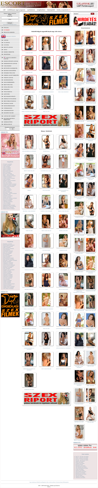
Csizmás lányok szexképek (9, 178)
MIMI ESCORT (46, 52)
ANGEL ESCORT (46, 269)
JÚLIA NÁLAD (46, 348)
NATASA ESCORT (29, 250)
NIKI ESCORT (46, 111)
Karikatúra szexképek (8, 195)
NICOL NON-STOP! (63, 289)
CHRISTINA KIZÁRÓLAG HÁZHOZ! (29, 369)
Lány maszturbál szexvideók (82, 468)
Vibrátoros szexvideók (80, 477)
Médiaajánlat (65, 482)
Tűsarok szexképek (7, 285)
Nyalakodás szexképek (8, 250)
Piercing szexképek (7, 253)
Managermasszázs (9, 105)
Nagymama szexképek (8, 246)
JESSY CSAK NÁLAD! (29, 170)
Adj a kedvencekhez (51, 482)
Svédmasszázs (8, 108)
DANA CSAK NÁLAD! (63, 211)
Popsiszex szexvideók (80, 472)
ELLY (90, 403)
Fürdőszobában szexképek (8, 186)
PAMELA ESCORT (63, 230)
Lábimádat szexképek (8, 201)
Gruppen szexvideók (80, 463)
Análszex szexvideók (80, 461)
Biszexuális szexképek (8, 171)
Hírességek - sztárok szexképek (10, 193)
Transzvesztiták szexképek (9, 283)
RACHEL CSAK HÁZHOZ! (29, 211)
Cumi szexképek (6, 179)
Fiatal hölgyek (8, 87)
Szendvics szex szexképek (8, 269)
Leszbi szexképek (7, 204)
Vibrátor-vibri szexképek (8, 287)
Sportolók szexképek (7, 267)
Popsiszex (6, 89)
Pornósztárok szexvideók (81, 474)
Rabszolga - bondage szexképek (10, 260)
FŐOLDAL (6, 27)
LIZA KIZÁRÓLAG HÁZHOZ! (29, 151)
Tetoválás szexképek (7, 277)
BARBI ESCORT (63, 250)
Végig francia (8, 91)
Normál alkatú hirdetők (11, 75)
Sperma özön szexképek (8, 266)
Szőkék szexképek (7, 270)
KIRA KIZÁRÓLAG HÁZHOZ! (29, 328)
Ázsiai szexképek (7, 168)
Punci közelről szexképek (8, 259)
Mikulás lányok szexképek (9, 208)
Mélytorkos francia (10, 101)
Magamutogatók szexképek (9, 205)
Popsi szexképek (6, 256)
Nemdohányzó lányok (10, 63)
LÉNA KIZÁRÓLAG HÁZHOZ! (63, 348)
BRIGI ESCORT (79, 328)
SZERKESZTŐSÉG (8, 122)
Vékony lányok (8, 77)
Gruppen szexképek (7, 189)
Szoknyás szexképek (7, 272)
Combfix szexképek (7, 177)
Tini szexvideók (79, 475)
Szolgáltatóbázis (41, 10)
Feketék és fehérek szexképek (9, 185)
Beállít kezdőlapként (41, 482)
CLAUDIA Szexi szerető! (29, 91)
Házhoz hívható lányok (11, 61)
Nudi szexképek (6, 249)
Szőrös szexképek (7, 273)
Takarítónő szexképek (8, 274)
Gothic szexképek (7, 188)
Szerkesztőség (59, 482)
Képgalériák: (10, 161)
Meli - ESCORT (90, 385)
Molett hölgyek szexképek (8, 245)
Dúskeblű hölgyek (9, 72)
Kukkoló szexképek (7, 200)
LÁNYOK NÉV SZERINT (9, 116)
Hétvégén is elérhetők (10, 68)
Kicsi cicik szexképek (8, 199)
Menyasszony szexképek (8, 207)
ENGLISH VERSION (11, 36)
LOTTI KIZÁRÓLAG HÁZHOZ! (63, 328)
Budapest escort (9, 112)
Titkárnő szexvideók (80, 476)
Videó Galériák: (85, 454)
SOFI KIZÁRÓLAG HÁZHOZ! (46, 309)
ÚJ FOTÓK (6, 45)
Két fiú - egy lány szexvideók (82, 457)
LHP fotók (7, 94)
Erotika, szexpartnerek (62, 10)
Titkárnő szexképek (7, 280)
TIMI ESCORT (29, 72)
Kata (46, 289)
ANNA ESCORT (63, 72)
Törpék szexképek (7, 281)
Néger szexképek (6, 247)
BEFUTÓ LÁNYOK (8, 47)
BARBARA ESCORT (29, 389)
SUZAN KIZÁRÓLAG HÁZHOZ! (63, 191)
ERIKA (29, 190)
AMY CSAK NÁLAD (46, 230)
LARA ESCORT (63, 170)
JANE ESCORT (29, 230)
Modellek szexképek (7, 243)
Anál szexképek (6, 166)
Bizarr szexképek (7, 172)
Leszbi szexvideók (80, 469)
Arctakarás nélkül (9, 96)
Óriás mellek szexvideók (81, 471)
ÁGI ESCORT (63, 151)
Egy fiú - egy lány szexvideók (82, 456)
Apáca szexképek (7, 167)
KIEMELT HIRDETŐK (9, 52)
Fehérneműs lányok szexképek (9, 184)
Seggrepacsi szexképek (8, 262)
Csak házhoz (7, 65)
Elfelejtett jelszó (12, 24)
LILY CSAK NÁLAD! (46, 368)
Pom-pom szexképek (7, 255)
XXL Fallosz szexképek (8, 288)
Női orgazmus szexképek (8, 248)
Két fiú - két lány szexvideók (82, 458)
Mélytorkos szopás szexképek (9, 206)
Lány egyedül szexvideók (81, 467)
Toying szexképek (7, 282)
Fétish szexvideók (79, 462)
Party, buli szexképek (7, 252)
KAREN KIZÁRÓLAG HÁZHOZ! (29, 348)
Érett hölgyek (8, 84)
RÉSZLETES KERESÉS (9, 32)
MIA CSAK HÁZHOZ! (63, 91)
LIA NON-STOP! (46, 250)
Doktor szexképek (7, 181)
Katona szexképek (7, 196)
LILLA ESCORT (46, 190)
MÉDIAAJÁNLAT (8, 124)
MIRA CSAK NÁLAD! (29, 309)
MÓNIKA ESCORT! (29, 289)
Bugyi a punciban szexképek (9, 175)
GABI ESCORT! (29, 52)
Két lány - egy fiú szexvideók (82, 460)
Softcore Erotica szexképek (9, 265)
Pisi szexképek (6, 254)
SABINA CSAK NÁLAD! (46, 211)
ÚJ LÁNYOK (7, 42)
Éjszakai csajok (8, 103)
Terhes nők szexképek (8, 276)
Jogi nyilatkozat (32, 482)
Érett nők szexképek (7, 182)
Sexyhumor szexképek (8, 263)
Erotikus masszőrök (10, 70)
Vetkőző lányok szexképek (9, 286)
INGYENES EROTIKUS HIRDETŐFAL (9, 119)
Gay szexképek (6, 187)
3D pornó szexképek (7, 164)
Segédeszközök (8, 80)
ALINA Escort (63, 52)
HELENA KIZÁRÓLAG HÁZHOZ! (79, 384)
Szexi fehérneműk (9, 82)
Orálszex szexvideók (80, 470)
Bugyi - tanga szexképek (8, 174)
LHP (4, 10)
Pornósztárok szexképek (8, 258)
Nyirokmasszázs (8, 110)
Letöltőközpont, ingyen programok (16, 10)
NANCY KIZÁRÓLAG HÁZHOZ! (79, 84)
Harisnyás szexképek (7, 192)
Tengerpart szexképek (8, 275)
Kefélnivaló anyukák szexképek (10, 198)
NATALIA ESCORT (46, 72)
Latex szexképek (6, 202)
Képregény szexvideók (80, 465)
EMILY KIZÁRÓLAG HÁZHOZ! (29, 111)
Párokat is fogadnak (10, 98)
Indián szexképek (7, 194)
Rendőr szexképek (7, 261)
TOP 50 (5, 49)
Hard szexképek (6, 191)
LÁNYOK (6, 40)
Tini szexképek (6, 279)
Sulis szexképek (6, 268)
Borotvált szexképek (7, 173)
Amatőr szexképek (7, 165)
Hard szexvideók (79, 464)
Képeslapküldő (51, 10)
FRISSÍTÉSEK (7, 54)
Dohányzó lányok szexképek (9, 180)
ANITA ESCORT (63, 269)
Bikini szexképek (7, 169)
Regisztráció (6, 24)
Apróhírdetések (31, 10)
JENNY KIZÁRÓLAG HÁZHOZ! (46, 91)
